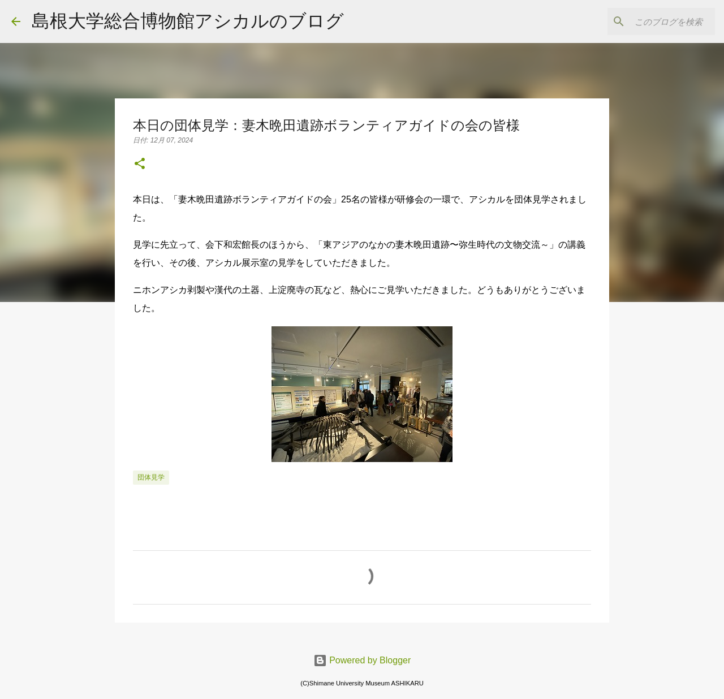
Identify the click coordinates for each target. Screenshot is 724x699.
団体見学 (151, 477)
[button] (139, 164)
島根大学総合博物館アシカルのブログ (188, 21)
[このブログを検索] (655, 21)
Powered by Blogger (362, 660)
